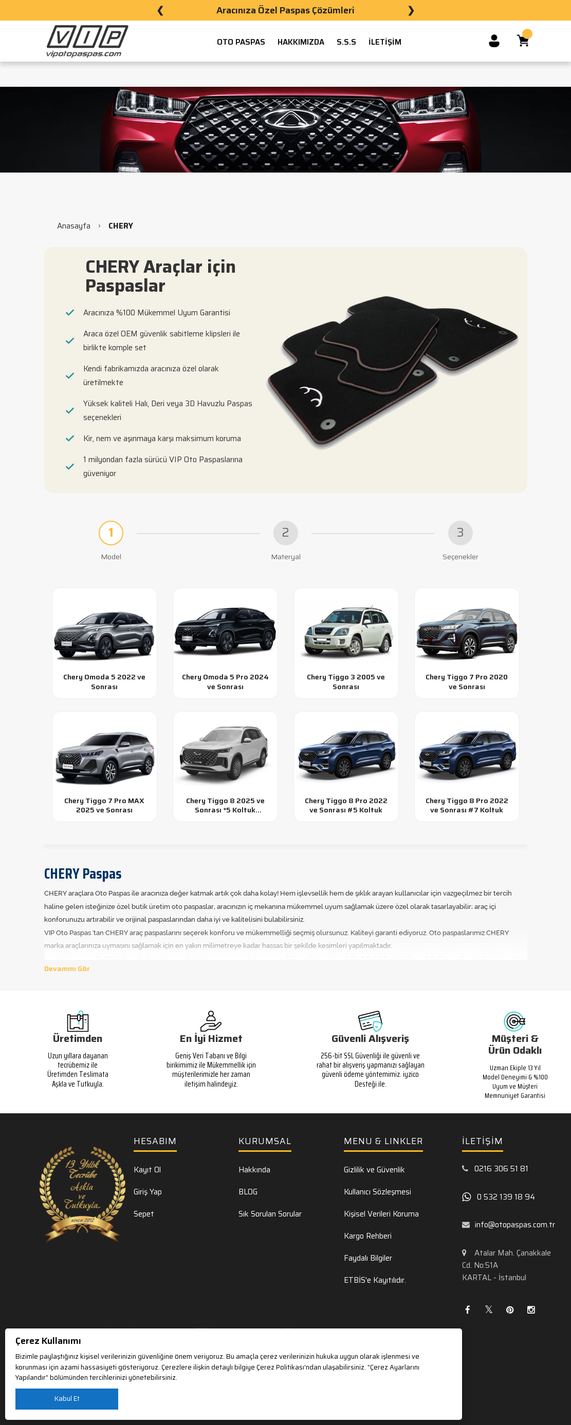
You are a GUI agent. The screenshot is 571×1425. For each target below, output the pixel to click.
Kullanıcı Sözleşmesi (377, 1192)
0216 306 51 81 (501, 1169)
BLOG (247, 1192)
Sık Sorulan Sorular (270, 1214)
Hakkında (254, 1170)
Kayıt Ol (147, 1170)
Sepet (144, 1214)
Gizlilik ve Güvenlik (374, 1170)
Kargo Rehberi (368, 1236)
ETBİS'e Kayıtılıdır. (375, 1280)
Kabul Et (67, 1398)
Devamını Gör (67, 968)
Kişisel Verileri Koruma (381, 1214)
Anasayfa (73, 226)
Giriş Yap (148, 1192)
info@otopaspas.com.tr (515, 1225)
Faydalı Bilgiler (368, 1258)
